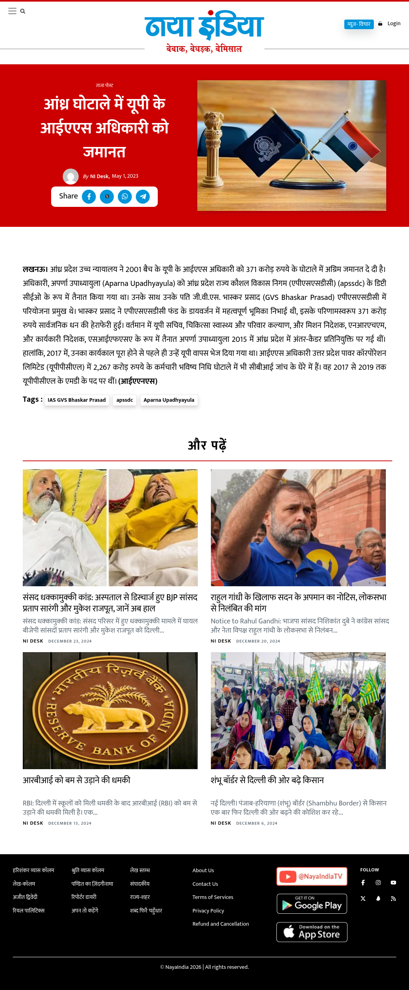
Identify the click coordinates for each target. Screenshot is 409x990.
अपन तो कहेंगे (84, 910)
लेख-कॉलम (24, 884)
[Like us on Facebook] (363, 883)
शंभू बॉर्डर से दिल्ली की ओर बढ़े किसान (267, 780)
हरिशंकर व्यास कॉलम (33, 870)
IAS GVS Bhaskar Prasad (77, 400)
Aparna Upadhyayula (169, 400)
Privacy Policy (208, 910)
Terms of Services (213, 897)
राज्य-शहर (140, 897)
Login (389, 23)
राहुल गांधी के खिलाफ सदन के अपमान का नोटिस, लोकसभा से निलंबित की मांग (299, 603)
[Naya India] (204, 52)
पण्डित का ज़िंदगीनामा (92, 884)
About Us (203, 870)
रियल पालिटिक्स (29, 910)
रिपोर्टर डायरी (84, 897)
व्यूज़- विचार (359, 24)
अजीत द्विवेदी (25, 897)
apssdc (124, 400)
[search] (24, 24)
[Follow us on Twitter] (363, 899)
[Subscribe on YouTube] (393, 883)
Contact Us (205, 884)
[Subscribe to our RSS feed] (393, 899)
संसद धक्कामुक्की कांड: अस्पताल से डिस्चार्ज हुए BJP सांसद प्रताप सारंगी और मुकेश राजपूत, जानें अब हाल (110, 603)
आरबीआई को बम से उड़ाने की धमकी (76, 780)
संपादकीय (140, 884)
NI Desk (96, 176)
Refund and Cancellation (221, 923)
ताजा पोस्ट (104, 85)
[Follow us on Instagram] (378, 883)
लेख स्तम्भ (140, 870)
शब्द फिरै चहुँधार (146, 910)
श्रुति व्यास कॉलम (87, 870)
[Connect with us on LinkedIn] (378, 899)
